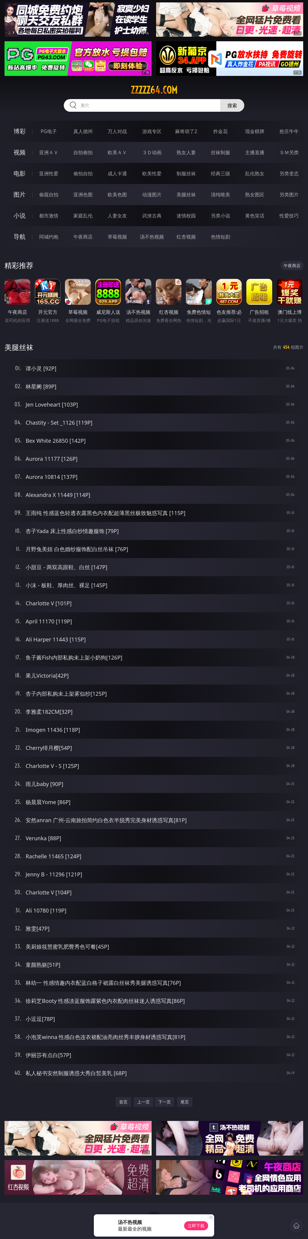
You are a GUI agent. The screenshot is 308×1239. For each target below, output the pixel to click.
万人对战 (117, 131)
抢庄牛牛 (289, 131)
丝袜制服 (220, 152)
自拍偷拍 (83, 152)
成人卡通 (117, 173)
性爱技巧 (289, 215)
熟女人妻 (186, 152)
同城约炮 (48, 236)
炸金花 (220, 131)
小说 (20, 215)
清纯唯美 (220, 194)
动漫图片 (152, 194)
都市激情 (48, 215)
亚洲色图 (83, 194)
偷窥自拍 (48, 194)
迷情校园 (186, 215)
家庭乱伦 (83, 215)
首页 (123, 1102)
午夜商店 (83, 236)
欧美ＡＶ (117, 152)
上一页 (143, 1102)
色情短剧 (220, 236)
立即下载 (196, 1225)
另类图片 (289, 194)
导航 (20, 237)
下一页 (164, 1102)
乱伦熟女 (254, 173)
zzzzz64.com (154, 90)
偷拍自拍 (83, 173)
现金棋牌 (254, 131)
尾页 (184, 1102)
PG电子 (49, 131)
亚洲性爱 (48, 173)
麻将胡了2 (186, 131)
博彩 (20, 131)
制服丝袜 (186, 173)
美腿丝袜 (186, 194)
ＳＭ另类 (289, 152)
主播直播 (254, 152)
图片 (20, 194)
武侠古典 (152, 215)
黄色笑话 (254, 215)
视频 (20, 152)
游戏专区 (152, 131)
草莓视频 (117, 236)
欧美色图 (117, 194)
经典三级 (220, 173)
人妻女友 (117, 215)
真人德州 (83, 131)
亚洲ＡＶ (48, 152)
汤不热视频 (152, 236)
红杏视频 (186, 236)
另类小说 (220, 215)
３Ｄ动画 (152, 152)
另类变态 (289, 173)
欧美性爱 (152, 173)
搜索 (232, 105)
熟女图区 (254, 194)
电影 (20, 173)
